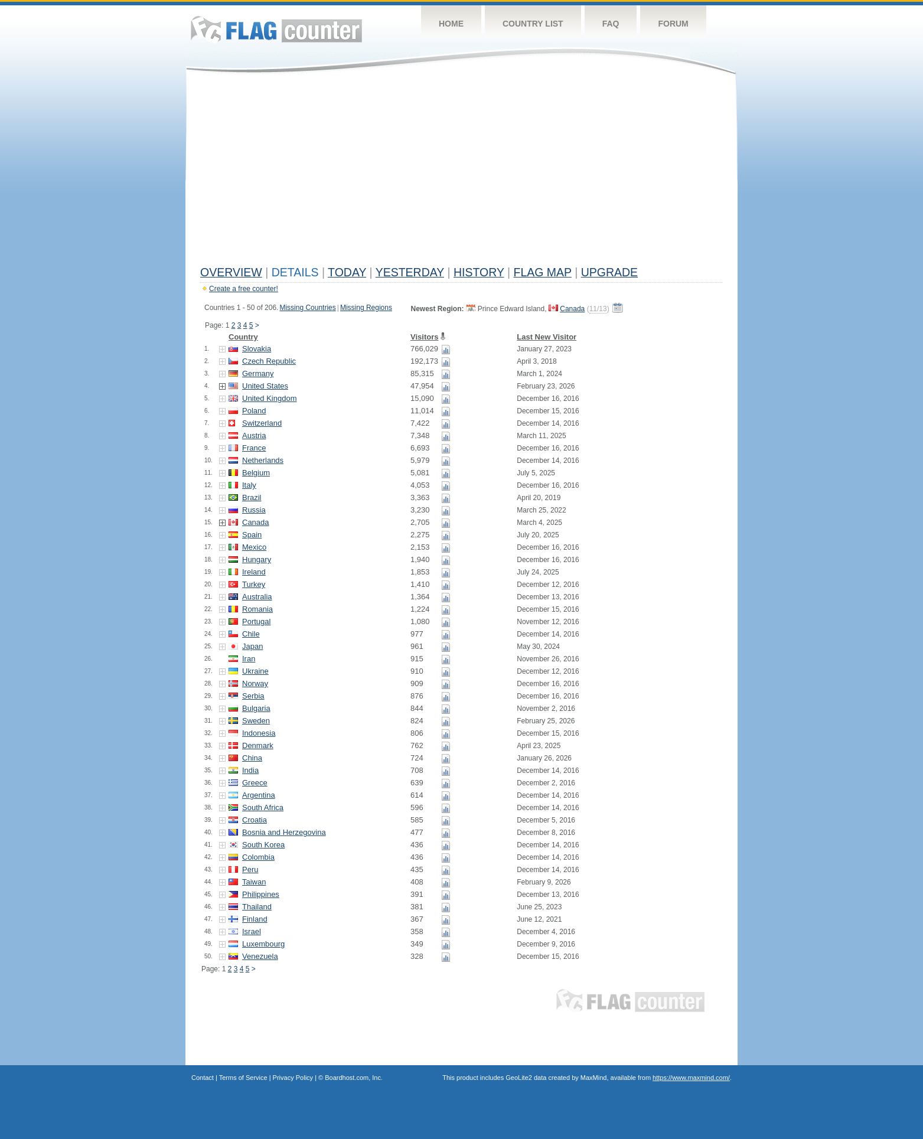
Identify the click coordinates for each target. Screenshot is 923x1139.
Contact (202, 1077)
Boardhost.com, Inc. (354, 1077)
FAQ (610, 23)
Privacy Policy (293, 1077)
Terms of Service (243, 1077)
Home (451, 23)
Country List (533, 23)
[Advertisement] (461, 172)
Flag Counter (276, 29)
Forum (673, 23)
